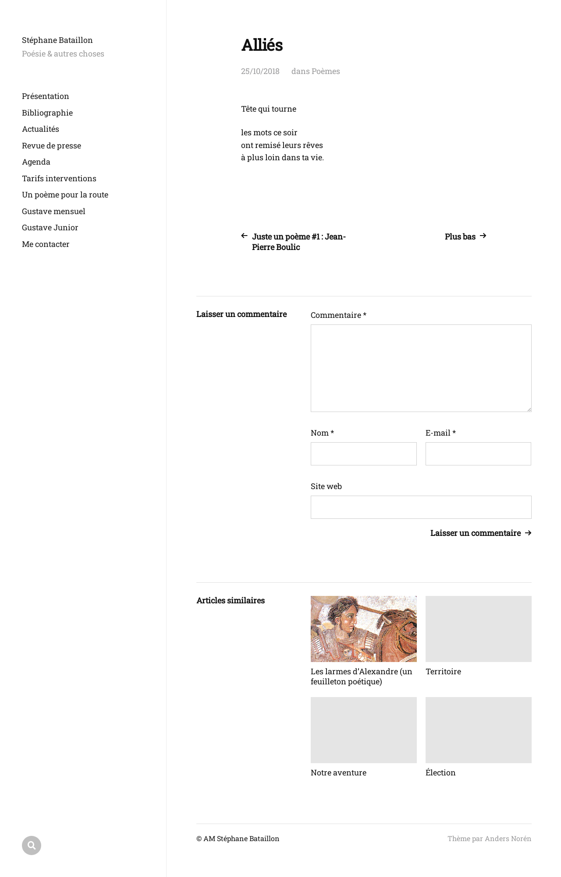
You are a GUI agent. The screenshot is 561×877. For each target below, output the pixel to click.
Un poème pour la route (65, 194)
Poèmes (326, 71)
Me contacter (46, 244)
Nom (322, 432)
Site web (326, 486)
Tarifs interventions (59, 178)
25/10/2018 (260, 71)
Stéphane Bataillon (57, 40)
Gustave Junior (50, 227)
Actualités (40, 128)
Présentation (45, 96)
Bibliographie (47, 112)
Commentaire (338, 315)
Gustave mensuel (53, 211)
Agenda (36, 161)
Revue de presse (51, 145)
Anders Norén (508, 838)
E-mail (441, 432)
